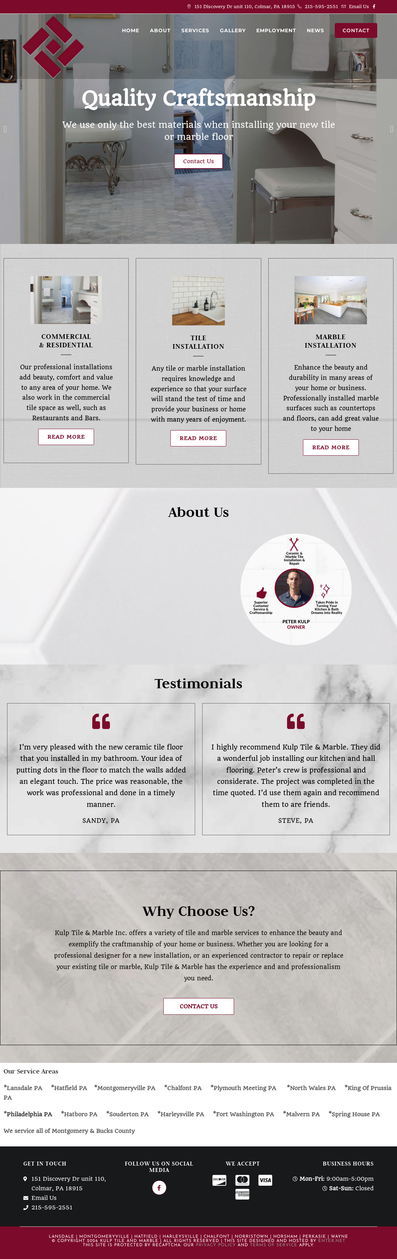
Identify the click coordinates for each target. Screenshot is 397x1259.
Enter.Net (331, 1240)
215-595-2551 (321, 6)
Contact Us (198, 161)
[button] (198, 1005)
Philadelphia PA (30, 1113)
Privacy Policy (216, 1244)
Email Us (359, 6)
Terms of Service (273, 1244)
